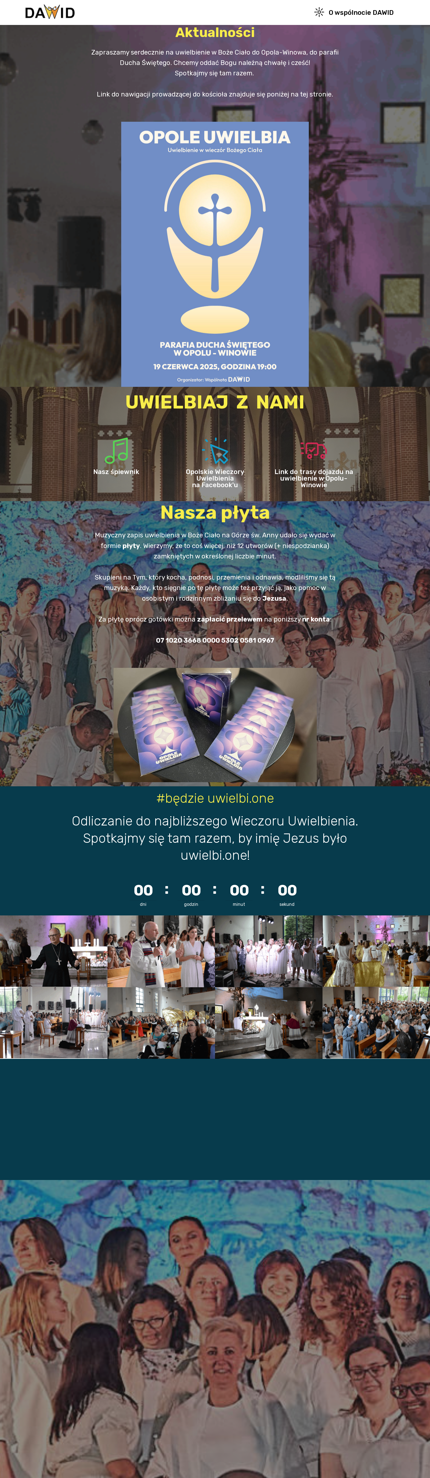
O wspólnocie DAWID (354, 12)
